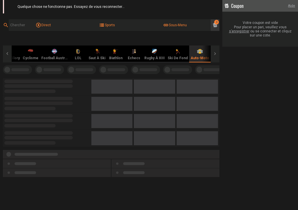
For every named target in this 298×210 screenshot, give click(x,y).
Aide (291, 6)
